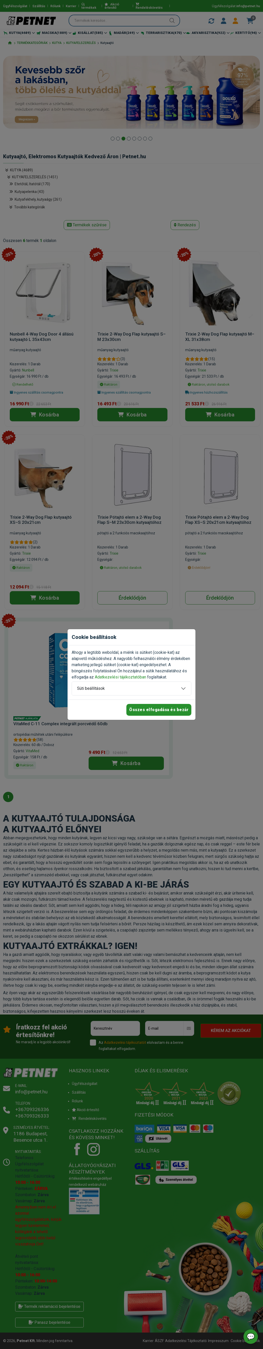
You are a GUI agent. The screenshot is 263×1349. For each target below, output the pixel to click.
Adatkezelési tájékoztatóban (120, 677)
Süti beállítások (91, 688)
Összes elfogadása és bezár (159, 709)
